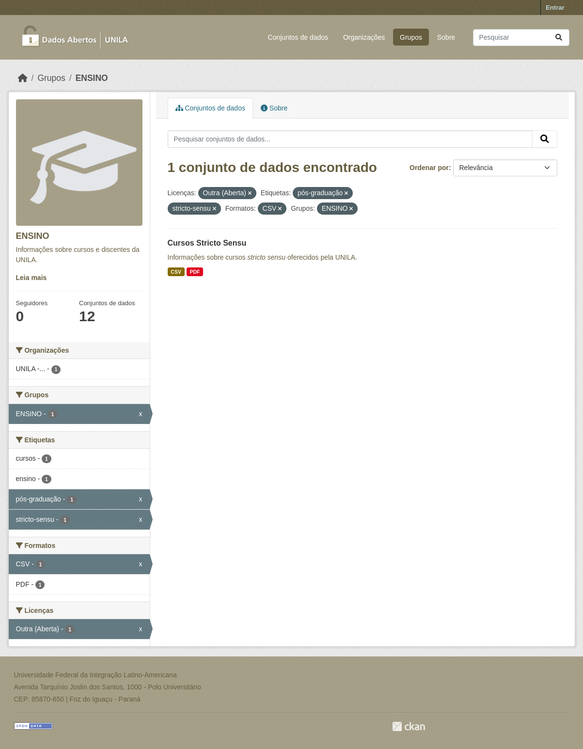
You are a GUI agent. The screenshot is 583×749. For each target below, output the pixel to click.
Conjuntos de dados (298, 37)
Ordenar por (429, 168)
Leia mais (31, 277)
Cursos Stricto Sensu (207, 243)
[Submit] (558, 37)
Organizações (364, 37)
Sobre (446, 37)
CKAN (408, 726)
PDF (194, 272)
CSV (176, 272)
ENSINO (92, 78)
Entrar (555, 7)
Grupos (411, 37)
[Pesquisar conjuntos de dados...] (521, 37)
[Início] (23, 78)
